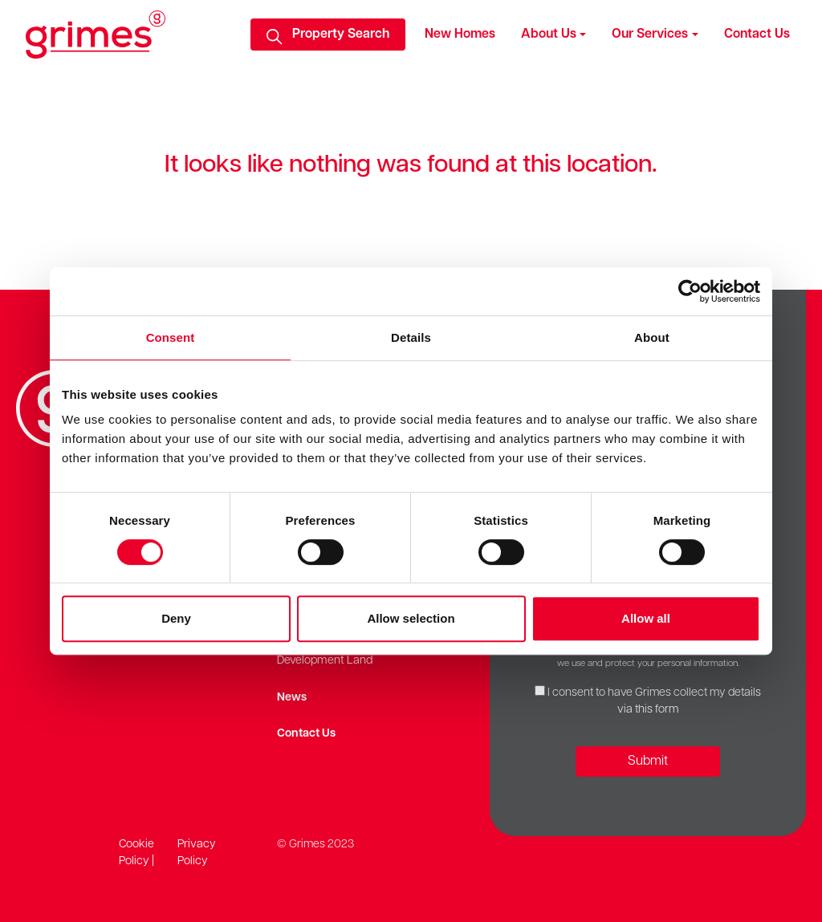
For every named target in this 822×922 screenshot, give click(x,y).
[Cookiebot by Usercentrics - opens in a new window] (690, 291)
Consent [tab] (170, 337)
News (292, 698)
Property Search (340, 34)
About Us (548, 34)
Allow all (645, 618)
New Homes (460, 34)
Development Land (324, 661)
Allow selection (410, 618)
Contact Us (757, 34)
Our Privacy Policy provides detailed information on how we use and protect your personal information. (648, 656)
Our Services (650, 34)
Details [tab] (411, 337)
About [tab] (651, 337)
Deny (176, 618)
